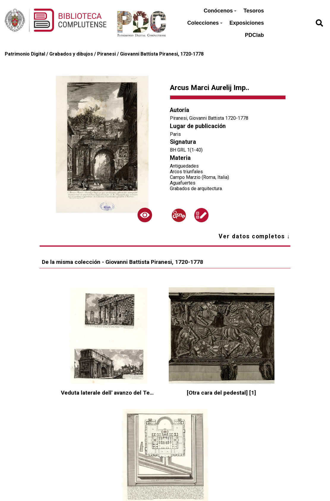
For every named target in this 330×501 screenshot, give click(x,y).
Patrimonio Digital (25, 54)
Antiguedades (184, 166)
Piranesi (106, 54)
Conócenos (220, 11)
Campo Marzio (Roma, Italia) (199, 177)
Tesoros (254, 11)
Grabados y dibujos (71, 54)
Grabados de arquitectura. (196, 188)
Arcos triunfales (186, 171)
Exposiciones (247, 23)
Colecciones (204, 23)
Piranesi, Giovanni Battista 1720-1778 (209, 118)
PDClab (254, 35)
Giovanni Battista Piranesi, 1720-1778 (161, 54)
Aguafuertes (182, 183)
